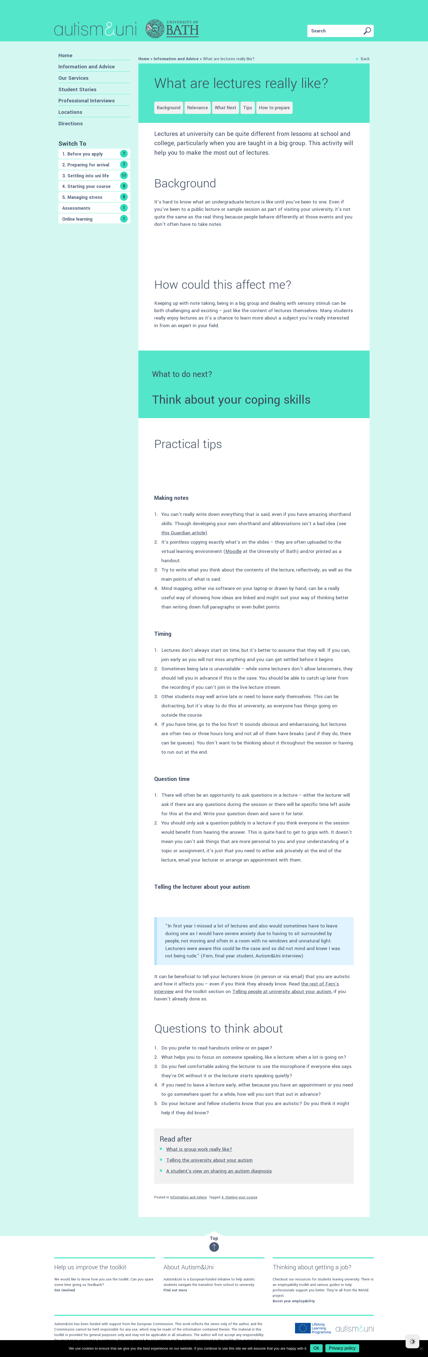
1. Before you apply (95, 153)
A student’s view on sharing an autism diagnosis (219, 1171)
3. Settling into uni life (95, 175)
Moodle (233, 551)
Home (65, 55)
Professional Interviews (86, 100)
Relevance (197, 108)
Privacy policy (342, 1348)
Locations (70, 112)
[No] (421, 1348)
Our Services (73, 78)
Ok (316, 1348)
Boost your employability (294, 1301)
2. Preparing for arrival (95, 164)
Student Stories (77, 89)
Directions (70, 123)
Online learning (95, 219)
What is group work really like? (199, 1149)
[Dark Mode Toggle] (412, 1341)
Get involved (64, 1290)
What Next (225, 108)
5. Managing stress (95, 197)
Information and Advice (86, 66)
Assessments (95, 208)
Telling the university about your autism (209, 1160)
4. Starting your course (95, 186)
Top (214, 1243)
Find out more (175, 1290)
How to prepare (274, 108)
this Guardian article (183, 533)
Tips (247, 108)
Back (363, 59)
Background (168, 108)
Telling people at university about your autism (281, 991)
